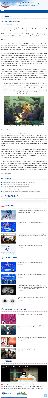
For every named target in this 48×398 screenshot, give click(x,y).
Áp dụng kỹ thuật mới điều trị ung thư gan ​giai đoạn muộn (16, 184)
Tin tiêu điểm (9, 206)
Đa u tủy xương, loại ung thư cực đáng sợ (12, 189)
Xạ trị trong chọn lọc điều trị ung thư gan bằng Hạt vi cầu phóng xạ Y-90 (19, 182)
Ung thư (8, 16)
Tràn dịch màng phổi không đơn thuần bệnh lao (13, 188)
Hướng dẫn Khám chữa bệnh (15, 309)
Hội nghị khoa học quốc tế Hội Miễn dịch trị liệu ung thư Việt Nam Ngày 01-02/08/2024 (23, 386)
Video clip (8, 361)
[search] (24, 201)
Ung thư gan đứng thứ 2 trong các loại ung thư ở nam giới (16, 186)
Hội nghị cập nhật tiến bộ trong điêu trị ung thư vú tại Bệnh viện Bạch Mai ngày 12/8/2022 (24, 388)
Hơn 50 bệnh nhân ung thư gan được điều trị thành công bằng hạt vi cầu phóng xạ (21, 191)
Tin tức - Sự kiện (11, 257)
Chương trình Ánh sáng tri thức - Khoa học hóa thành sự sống (19, 384)
